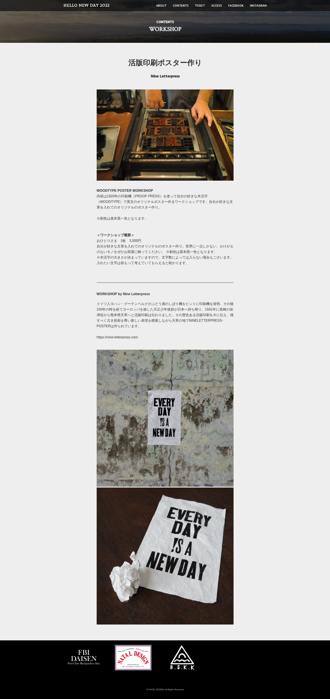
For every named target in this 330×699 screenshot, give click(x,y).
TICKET (200, 5)
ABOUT (161, 5)
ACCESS (216, 5)
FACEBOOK (236, 5)
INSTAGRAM (258, 5)
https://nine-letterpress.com (117, 337)
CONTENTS (180, 5)
